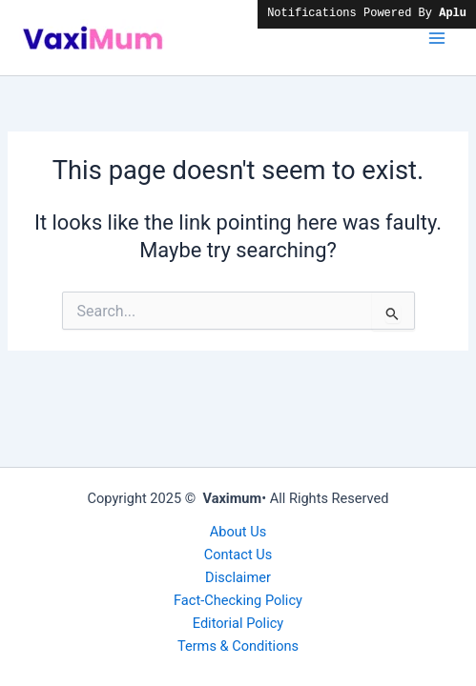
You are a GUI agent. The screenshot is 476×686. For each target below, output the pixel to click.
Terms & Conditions (238, 646)
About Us (238, 531)
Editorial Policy (238, 623)
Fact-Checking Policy (238, 600)
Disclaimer (238, 577)
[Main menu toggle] (437, 38)
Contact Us (238, 554)
